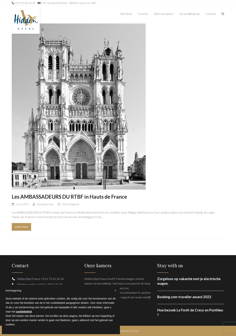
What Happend (70, 204)
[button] (223, 13)
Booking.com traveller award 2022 (184, 297)
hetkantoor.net (129, 330)
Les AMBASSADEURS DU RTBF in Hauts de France (69, 197)
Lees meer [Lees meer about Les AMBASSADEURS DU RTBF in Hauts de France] (21, 226)
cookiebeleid (24, 311)
